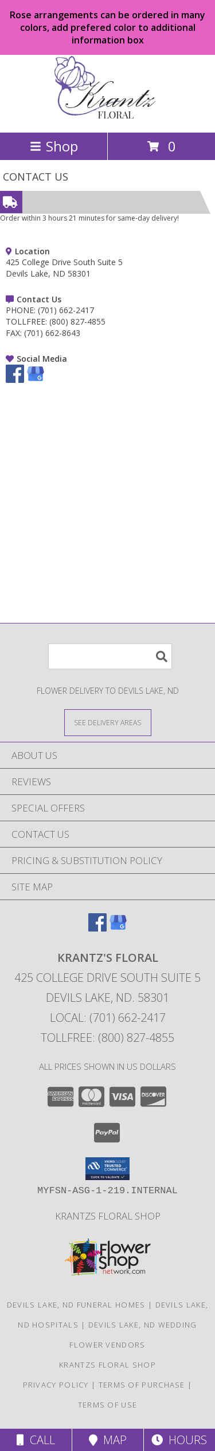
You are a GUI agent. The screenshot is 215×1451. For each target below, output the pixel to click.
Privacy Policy (56, 1385)
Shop (54, 146)
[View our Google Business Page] (35, 379)
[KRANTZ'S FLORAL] (108, 115)
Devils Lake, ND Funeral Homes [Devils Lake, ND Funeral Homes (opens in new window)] (76, 1305)
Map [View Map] (108, 1440)
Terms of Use (108, 1405)
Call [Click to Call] (36, 1440)
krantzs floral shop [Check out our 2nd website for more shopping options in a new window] (108, 1215)
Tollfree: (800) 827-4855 (107, 1037)
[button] (107, 1168)
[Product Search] (110, 656)
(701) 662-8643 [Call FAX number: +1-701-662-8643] (52, 332)
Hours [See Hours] (179, 1440)
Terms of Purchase (142, 1385)
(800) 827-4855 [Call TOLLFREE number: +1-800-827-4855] (77, 321)
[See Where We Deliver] (107, 722)
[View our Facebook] (15, 379)
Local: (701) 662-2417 (108, 1017)
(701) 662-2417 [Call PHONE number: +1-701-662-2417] (66, 310)
